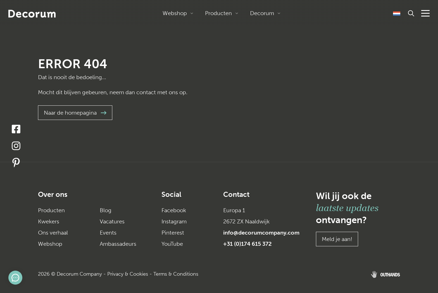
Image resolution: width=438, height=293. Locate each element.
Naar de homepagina (75, 112)
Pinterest (172, 232)
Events (108, 232)
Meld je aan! (337, 239)
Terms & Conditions (175, 274)
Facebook (173, 210)
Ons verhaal (53, 232)
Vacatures (112, 221)
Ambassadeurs (118, 243)
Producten (218, 13)
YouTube (172, 243)
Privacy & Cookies (127, 274)
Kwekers (48, 221)
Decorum (262, 13)
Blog (105, 210)
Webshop (175, 13)
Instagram (174, 221)
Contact (236, 194)
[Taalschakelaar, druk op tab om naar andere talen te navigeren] (396, 13)
